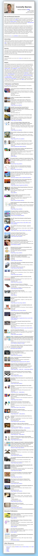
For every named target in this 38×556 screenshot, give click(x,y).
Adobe (28, 9)
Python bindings (26, 546)
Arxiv (17, 105)
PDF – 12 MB (18, 413)
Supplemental (25, 177)
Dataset (18, 222)
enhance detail (13, 78)
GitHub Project (24, 230)
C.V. (10, 35)
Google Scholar (8, 85)
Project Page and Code (15, 302)
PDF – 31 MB (24, 369)
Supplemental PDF (22, 361)
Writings (7, 551)
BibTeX (20, 105)
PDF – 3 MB (18, 369)
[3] (27, 69)
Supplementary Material (18, 146)
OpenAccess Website (15, 177)
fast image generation (8, 77)
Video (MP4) (26, 222)
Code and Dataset (17, 200)
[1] (17, 67)
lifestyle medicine (13, 21)
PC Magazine (14, 68)
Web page (13, 348)
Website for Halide (21, 343)
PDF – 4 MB (18, 434)
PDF (17, 138)
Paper (12, 146)
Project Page (13, 105)
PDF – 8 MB (18, 392)
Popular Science (7, 68)
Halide (23, 79)
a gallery (16, 19)
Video (20, 230)
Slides (28, 369)
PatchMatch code (18, 546)
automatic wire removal (28, 75)
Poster (21, 222)
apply (5, 42)
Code (15, 222)
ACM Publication (14, 244)
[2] (19, 67)
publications (16, 35)
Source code (16, 282)
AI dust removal (8, 76)
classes (20, 58)
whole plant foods (31, 22)
